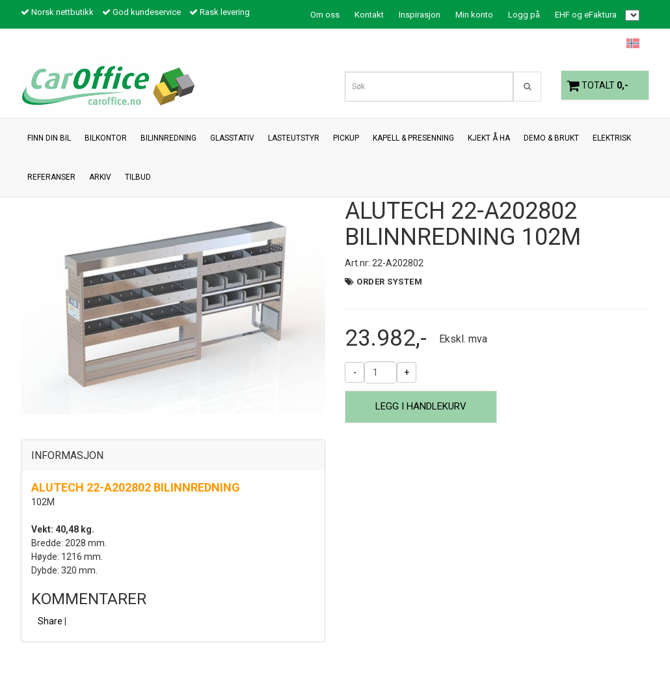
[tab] (173, 455)
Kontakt (369, 15)
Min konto (474, 15)
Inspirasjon (419, 15)
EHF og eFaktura (586, 15)
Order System (389, 281)
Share (50, 621)
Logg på (524, 15)
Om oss (325, 15)
